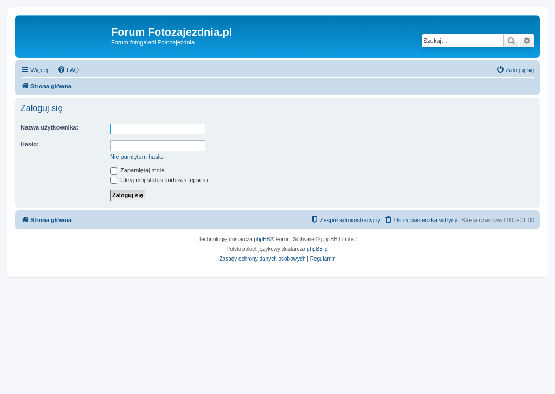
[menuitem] (68, 69)
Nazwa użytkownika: (49, 127)
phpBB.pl (318, 249)
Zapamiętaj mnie (137, 170)
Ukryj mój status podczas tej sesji (159, 180)
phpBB (262, 239)
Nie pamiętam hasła (136, 156)
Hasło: (30, 144)
